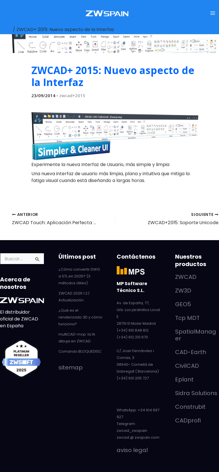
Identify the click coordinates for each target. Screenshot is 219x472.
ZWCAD (185, 277)
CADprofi (188, 420)
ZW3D (183, 291)
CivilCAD (187, 366)
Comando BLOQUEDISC (80, 351)
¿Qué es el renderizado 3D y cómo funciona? (80, 317)
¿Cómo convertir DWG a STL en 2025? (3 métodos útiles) (79, 276)
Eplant (184, 379)
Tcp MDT (187, 318)
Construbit (190, 407)
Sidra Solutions (196, 393)
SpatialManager (195, 335)
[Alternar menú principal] (212, 13)
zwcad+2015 (72, 95)
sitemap (70, 367)
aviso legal (132, 450)
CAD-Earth (190, 352)
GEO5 (183, 304)
